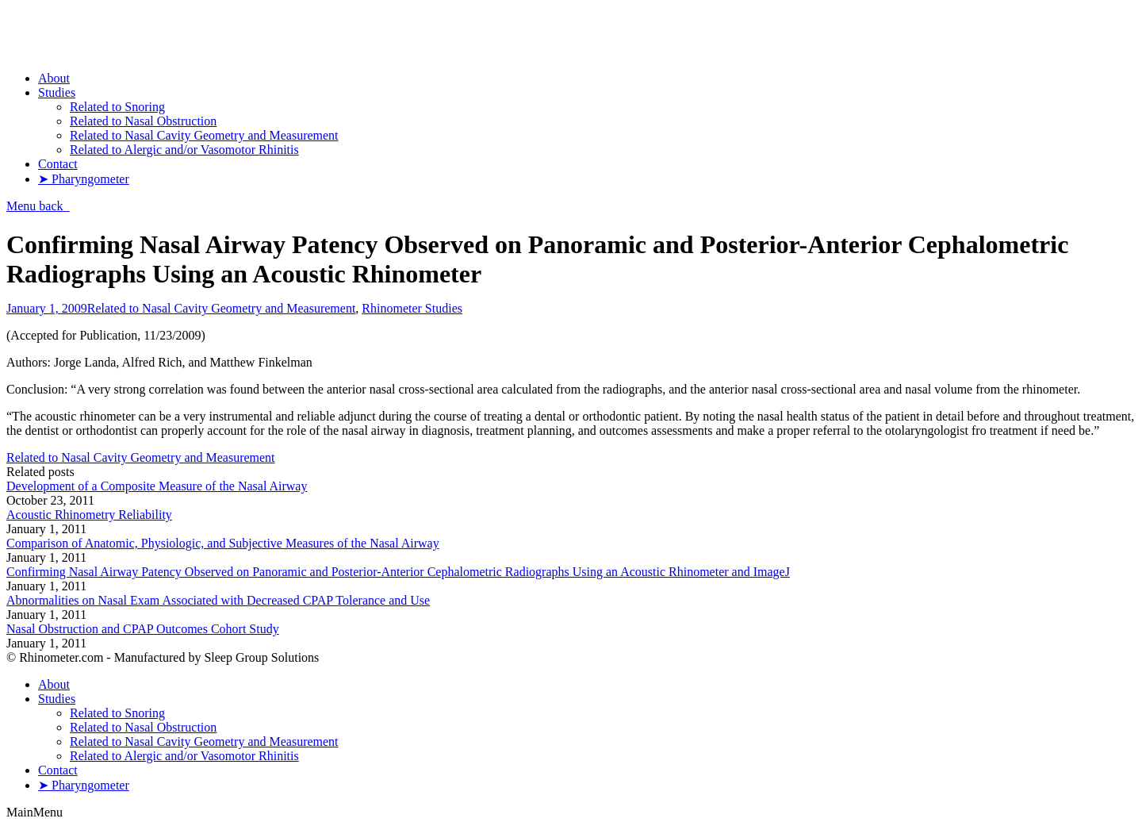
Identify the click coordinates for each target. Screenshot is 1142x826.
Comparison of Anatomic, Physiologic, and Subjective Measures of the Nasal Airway (222, 543)
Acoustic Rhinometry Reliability (89, 514)
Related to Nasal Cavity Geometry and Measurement (221, 308)
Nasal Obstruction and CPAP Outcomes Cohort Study (142, 629)
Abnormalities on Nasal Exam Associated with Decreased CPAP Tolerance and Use (218, 600)
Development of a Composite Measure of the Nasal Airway (156, 486)
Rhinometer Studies (412, 308)
